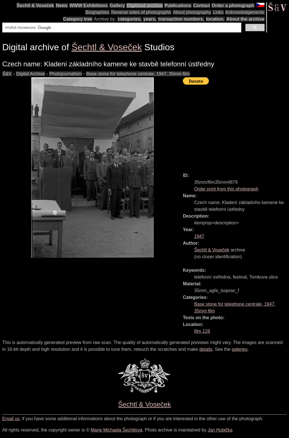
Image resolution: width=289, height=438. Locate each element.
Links (218, 12)
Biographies (98, 12)
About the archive (245, 19)
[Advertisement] (236, 126)
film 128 (202, 331)
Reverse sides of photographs (141, 12)
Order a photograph (233, 5)
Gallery (117, 5)
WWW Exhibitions (88, 5)
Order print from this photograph (226, 189)
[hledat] (121, 27)
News (62, 5)
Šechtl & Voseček (35, 5)
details (205, 349)
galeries (240, 349)
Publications (178, 5)
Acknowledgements (244, 12)
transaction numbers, (181, 19)
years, (149, 19)
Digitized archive (145, 5)
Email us (10, 418)
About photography (192, 12)
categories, (129, 19)
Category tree (77, 19)
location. (215, 19)
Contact (201, 5)
